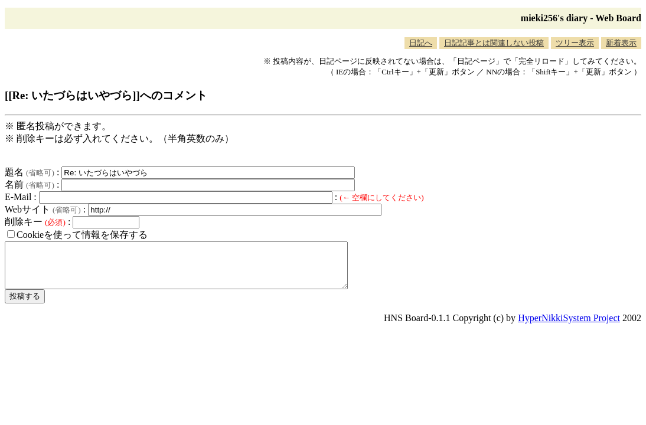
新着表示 (621, 42)
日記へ (420, 42)
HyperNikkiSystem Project (569, 327)
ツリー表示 (575, 42)
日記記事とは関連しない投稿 (494, 42)
